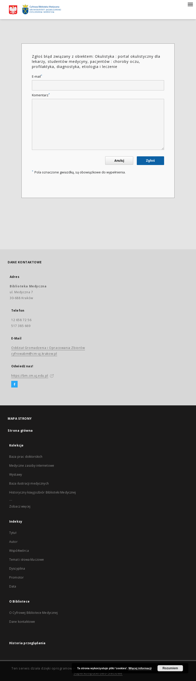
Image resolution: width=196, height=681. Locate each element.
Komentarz (41, 95)
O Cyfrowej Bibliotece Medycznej (33, 612)
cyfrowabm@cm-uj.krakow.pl (34, 353)
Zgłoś (150, 160)
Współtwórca (19, 550)
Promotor (16, 577)
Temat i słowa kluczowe (26, 559)
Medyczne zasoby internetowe (31, 465)
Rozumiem (170, 668)
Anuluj (119, 160)
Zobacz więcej (19, 506)
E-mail (37, 76)
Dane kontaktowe (22, 621)
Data (12, 586)
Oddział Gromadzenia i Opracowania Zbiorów (48, 348)
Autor (13, 541)
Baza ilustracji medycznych (29, 483)
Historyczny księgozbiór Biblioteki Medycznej (42, 492)
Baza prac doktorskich (25, 456)
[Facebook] (14, 384)
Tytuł (12, 533)
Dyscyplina (17, 568)
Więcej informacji (140, 668)
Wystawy (15, 474)
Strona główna (20, 430)
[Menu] (190, 4)
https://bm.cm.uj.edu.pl (29, 375)
